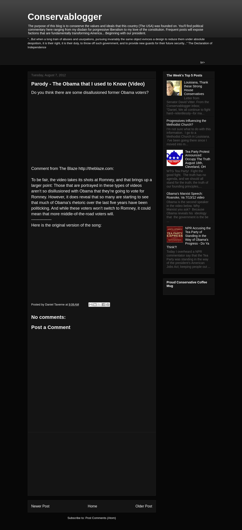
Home (92, 506)
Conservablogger (65, 17)
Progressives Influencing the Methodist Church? (186, 122)
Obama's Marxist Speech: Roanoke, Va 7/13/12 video (186, 195)
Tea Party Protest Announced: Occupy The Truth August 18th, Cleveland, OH (197, 159)
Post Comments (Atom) (100, 518)
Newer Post (40, 506)
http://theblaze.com (95, 168)
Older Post (144, 506)
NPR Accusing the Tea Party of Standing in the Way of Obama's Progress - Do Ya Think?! (189, 237)
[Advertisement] (92, 464)
